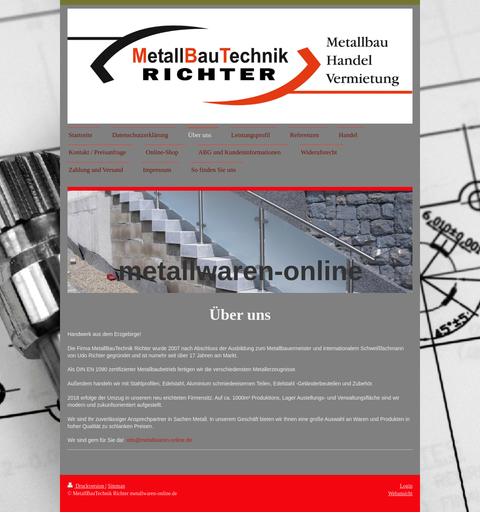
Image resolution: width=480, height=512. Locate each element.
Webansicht (400, 493)
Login (406, 486)
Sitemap (116, 486)
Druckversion (86, 486)
